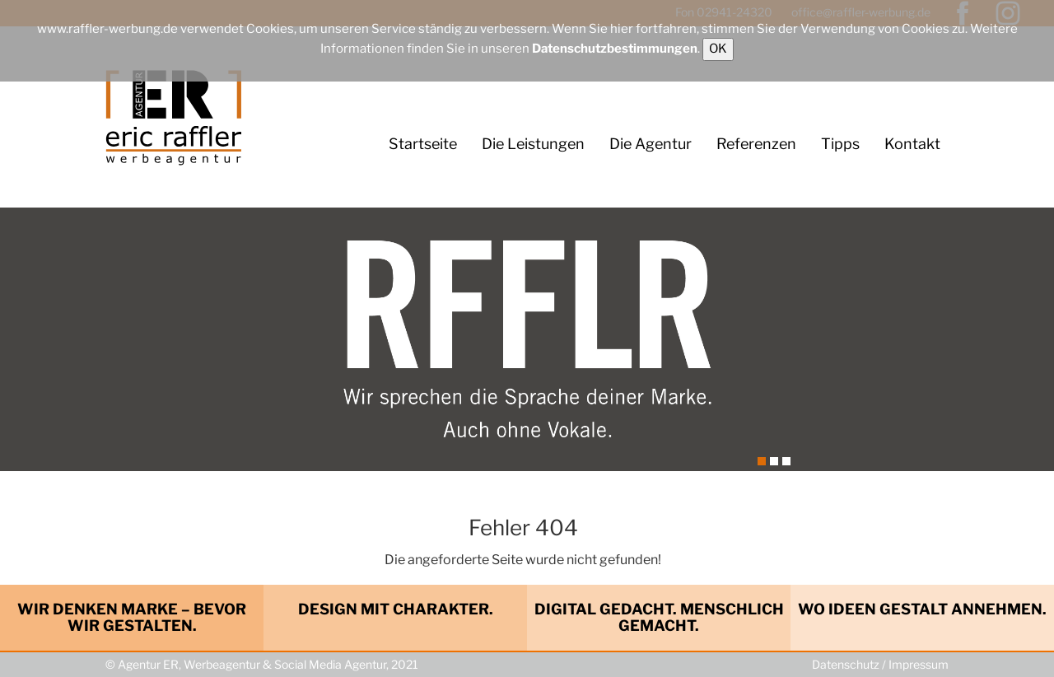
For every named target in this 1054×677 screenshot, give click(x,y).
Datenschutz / (850, 664)
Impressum (918, 664)
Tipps (840, 143)
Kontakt (912, 143)
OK (718, 48)
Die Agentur (650, 143)
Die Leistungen (533, 143)
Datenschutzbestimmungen (614, 48)
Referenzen (756, 143)
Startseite (423, 143)
